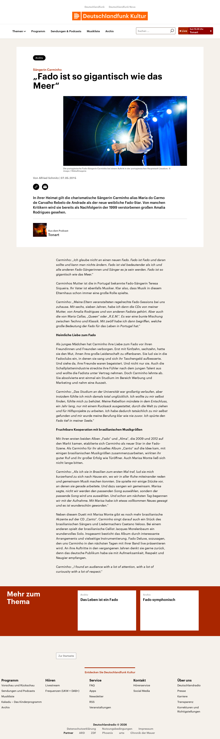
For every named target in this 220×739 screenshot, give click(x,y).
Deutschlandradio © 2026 (110, 724)
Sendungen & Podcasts (66, 31)
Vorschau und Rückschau (18, 685)
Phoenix (107, 732)
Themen (17, 31)
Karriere (182, 696)
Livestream (52, 685)
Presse (181, 690)
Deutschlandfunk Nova (122, 6)
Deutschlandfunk (95, 6)
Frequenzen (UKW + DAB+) (62, 690)
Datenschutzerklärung (81, 728)
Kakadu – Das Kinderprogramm (21, 701)
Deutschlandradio (189, 685)
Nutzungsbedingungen (117, 728)
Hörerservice (141, 685)
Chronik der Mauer (142, 732)
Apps (92, 690)
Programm (38, 31)
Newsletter (96, 696)
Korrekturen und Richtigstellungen (188, 709)
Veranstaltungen (100, 707)
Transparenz (185, 701)
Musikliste (93, 31)
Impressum (146, 728)
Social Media (141, 690)
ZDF (93, 732)
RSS (92, 701)
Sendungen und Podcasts (18, 690)
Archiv (109, 31)
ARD (82, 732)
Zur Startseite (66, 655)
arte (121, 732)
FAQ (92, 685)
